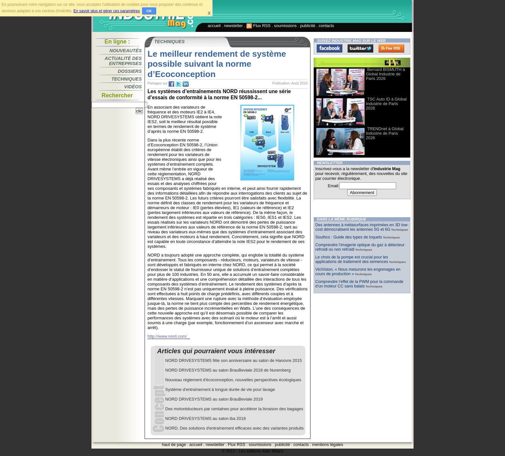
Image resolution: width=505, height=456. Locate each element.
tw (178, 84)
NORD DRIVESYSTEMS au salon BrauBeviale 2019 (214, 399)
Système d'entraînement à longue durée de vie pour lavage (220, 389)
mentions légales (327, 444)
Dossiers (130, 71)
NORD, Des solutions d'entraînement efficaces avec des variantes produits (234, 428)
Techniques (126, 79)
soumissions (285, 25)
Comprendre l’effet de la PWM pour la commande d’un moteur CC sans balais (359, 283)
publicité (307, 25)
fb (171, 84)
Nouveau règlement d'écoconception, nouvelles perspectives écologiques (233, 379)
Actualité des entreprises (123, 61)
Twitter (360, 48)
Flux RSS (258, 25)
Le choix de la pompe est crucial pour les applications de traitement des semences (351, 259)
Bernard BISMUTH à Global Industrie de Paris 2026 (385, 74)
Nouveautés (126, 50)
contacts (326, 25)
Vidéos (133, 86)
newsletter (233, 25)
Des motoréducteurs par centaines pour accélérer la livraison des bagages (234, 408)
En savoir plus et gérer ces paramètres (106, 11)
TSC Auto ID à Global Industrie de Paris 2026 (386, 104)
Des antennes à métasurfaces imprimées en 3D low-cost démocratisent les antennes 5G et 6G (362, 227)
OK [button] (149, 11)
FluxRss (391, 48)
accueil (214, 25)
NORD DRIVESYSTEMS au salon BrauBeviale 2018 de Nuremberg (228, 370)
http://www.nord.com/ (167, 336)
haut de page (174, 444)
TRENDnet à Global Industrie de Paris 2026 (385, 133)
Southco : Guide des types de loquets (348, 237)
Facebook (329, 48)
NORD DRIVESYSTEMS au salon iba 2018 (205, 418)
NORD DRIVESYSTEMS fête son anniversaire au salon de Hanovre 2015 (233, 360)
